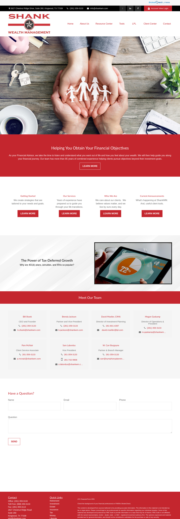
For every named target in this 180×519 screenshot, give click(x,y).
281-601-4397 (112, 326)
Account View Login (158, 8)
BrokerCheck (126, 503)
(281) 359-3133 (74, 8)
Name (11, 400)
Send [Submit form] (14, 441)
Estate (52, 507)
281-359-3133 (28, 354)
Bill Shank (27, 316)
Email (66, 400)
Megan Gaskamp (152, 316)
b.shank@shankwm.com (28, 330)
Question (12, 417)
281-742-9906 (70, 360)
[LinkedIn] (130, 8)
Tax (51, 512)
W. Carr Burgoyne (111, 345)
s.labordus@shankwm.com (70, 364)
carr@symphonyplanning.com (112, 359)
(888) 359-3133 (23, 504)
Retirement (54, 501)
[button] (70, 23)
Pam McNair (27, 345)
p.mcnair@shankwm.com (29, 359)
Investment (54, 504)
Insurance (54, 510)
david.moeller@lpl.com (112, 330)
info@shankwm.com (97, 8)
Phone (122, 400)
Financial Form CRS (88, 499)
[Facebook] (138, 8)
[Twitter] (122, 8)
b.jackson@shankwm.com (70, 330)
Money (53, 515)
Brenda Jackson (69, 316)
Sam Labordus (69, 345)
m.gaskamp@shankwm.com (154, 332)
